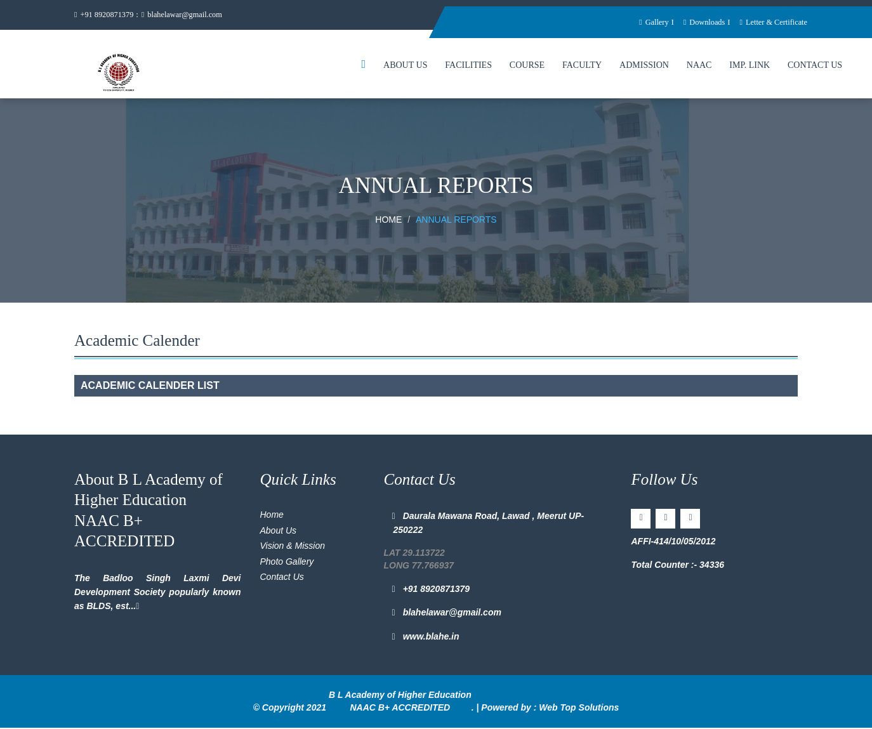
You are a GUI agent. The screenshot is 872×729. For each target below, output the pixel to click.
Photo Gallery (287, 562)
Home (388, 221)
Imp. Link (749, 66)
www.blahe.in (426, 637)
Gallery (647, 22)
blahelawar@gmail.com (187, 15)
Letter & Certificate (771, 22)
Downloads (700, 22)
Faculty (582, 66)
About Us (405, 66)
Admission (644, 66)
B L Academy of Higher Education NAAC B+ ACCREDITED (400, 702)
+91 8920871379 (105, 15)
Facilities (468, 66)
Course (527, 66)
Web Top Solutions (579, 708)
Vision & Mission (292, 547)
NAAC (699, 66)
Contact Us (815, 66)
